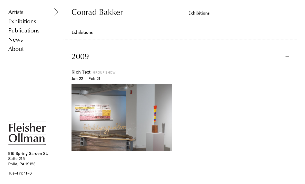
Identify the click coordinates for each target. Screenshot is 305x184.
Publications (23, 30)
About (16, 49)
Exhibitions (22, 21)
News (15, 39)
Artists (15, 12)
